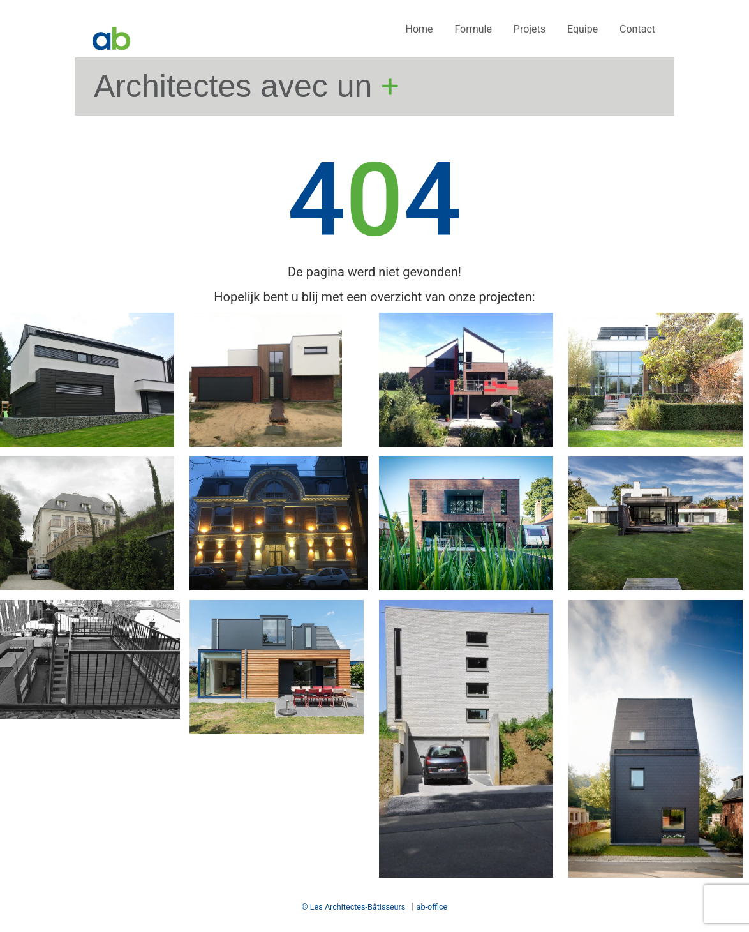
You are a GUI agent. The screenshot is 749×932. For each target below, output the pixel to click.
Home (419, 29)
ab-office (432, 907)
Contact (637, 29)
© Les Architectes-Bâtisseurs (354, 907)
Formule (472, 29)
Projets (529, 29)
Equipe (582, 29)
